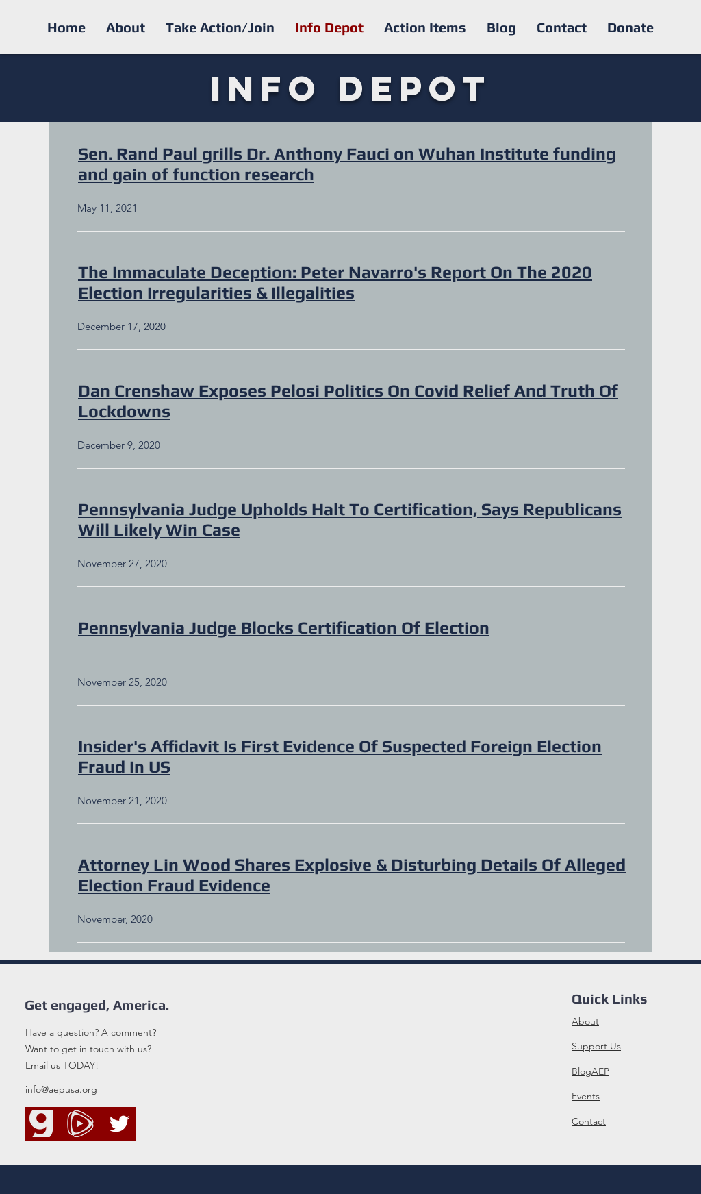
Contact (589, 1121)
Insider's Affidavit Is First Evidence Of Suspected (272, 746)
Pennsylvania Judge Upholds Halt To (226, 509)
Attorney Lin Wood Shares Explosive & (232, 865)
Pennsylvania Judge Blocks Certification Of (251, 628)
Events (586, 1096)
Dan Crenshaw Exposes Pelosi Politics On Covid (268, 391)
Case (221, 530)
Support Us (596, 1046)
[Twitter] (119, 1123)
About (585, 1021)
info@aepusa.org (61, 1089)
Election (456, 628)
